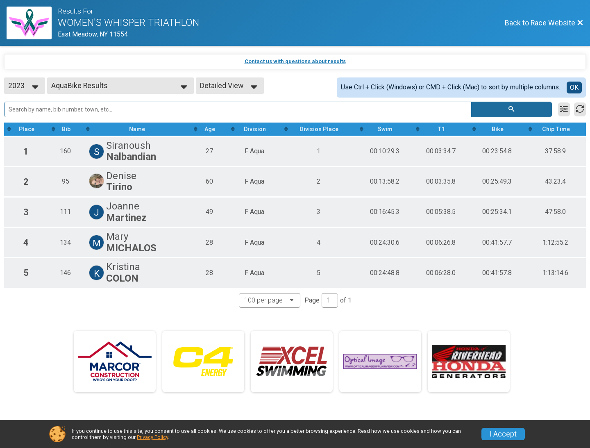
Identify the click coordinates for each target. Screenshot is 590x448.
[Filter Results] (564, 109)
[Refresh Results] (580, 109)
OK (574, 87)
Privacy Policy (152, 437)
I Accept (503, 434)
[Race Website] (32, 23)
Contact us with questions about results (295, 61)
